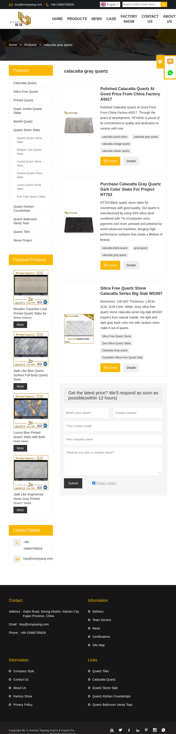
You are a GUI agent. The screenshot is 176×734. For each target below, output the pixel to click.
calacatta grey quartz (146, 136)
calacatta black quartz (115, 248)
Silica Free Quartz (25, 91)
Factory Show (129, 19)
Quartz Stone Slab (105, 688)
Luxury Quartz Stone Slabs (29, 186)
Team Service (101, 620)
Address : (15, 611)
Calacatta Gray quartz (115, 350)
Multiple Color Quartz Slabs (29, 151)
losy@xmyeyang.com (28, 4)
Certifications (101, 636)
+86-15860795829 (62, 4)
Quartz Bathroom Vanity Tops (112, 704)
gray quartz (140, 248)
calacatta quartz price (114, 136)
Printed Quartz (23, 100)
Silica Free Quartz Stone (116, 336)
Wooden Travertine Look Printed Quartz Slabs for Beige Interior (30, 313)
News (96, 19)
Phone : (14, 632)
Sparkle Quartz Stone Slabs (29, 140)
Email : (13, 624)
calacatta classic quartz (115, 150)
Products (77, 19)
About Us (169, 19)
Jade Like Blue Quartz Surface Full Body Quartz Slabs (30, 375)
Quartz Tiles (21, 231)
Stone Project (22, 240)
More (20, 324)
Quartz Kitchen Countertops (111, 696)
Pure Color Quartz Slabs (31, 196)
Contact (15, 600)
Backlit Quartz (23, 121)
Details (131, 161)
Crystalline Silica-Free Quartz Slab (122, 357)
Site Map (98, 645)
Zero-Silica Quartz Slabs (116, 343)
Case (111, 19)
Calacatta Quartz (25, 83)
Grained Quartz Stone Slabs (30, 175)
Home (57, 19)
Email (110, 160)
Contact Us (150, 19)
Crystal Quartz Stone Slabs (29, 163)
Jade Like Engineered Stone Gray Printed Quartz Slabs (28, 499)
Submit (73, 483)
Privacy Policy (22, 704)
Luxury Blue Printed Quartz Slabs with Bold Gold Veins (29, 437)
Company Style (23, 671)
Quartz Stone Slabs (26, 130)
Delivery (98, 611)
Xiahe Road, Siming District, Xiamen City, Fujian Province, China (51, 614)
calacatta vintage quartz (116, 143)
